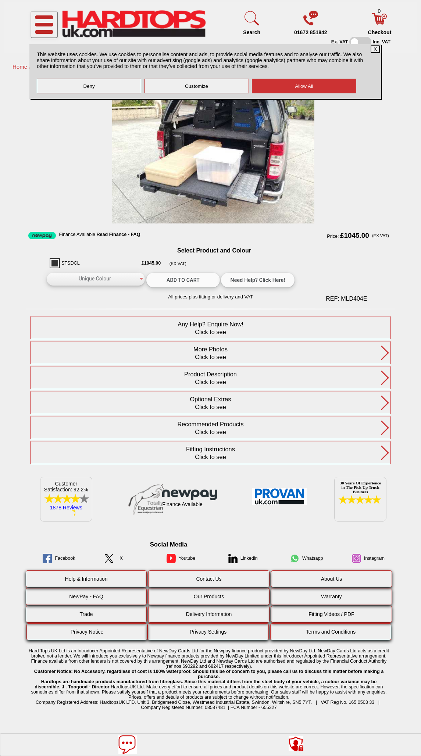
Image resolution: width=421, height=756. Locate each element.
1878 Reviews (66, 507)
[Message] (127, 744)
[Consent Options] (296, 743)
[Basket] (379, 23)
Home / (22, 67)
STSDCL (70, 263)
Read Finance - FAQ (118, 234)
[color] (96, 279)
